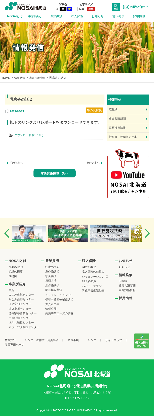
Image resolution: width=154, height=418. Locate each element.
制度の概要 (52, 268)
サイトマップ (113, 341)
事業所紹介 (35, 16)
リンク (92, 341)
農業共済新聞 (118, 119)
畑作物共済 (52, 287)
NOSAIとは (15, 16)
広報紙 (113, 109)
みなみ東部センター (21, 296)
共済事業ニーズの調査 (59, 314)
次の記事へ (92, 162)
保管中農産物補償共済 (59, 301)
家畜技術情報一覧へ (54, 173)
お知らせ (98, 16)
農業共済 (56, 16)
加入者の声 (52, 305)
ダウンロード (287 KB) (30, 135)
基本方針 (10, 341)
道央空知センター (20, 305)
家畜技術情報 (118, 128)
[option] (33, 235)
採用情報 (139, 16)
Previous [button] (7, 234)
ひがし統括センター (21, 324)
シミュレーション (56, 296)
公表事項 (73, 341)
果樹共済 (51, 282)
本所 (11, 291)
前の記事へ (17, 162)
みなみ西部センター (21, 301)
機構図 (13, 277)
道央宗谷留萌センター (23, 314)
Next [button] (147, 234)
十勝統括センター (20, 319)
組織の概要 (16, 273)
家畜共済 (51, 277)
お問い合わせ (135, 7)
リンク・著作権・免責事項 (42, 341)
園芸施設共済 (53, 291)
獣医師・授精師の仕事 (124, 138)
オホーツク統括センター (24, 328)
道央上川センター (20, 310)
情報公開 (51, 310)
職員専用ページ (14, 346)
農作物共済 (52, 273)
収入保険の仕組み (93, 273)
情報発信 (118, 16)
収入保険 (77, 16)
